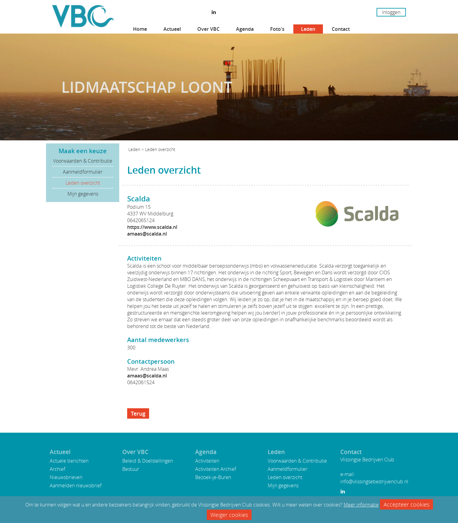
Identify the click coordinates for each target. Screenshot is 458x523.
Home (140, 29)
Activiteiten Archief (215, 469)
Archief (57, 469)
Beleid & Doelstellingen (147, 460)
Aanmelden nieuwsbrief (76, 485)
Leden (308, 29)
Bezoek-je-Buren (213, 477)
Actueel (172, 29)
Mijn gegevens (82, 193)
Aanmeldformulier (82, 171)
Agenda (245, 29)
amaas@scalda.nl (147, 233)
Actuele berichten (69, 460)
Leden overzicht (83, 182)
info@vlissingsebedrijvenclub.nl (374, 481)
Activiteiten (207, 460)
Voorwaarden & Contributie (82, 160)
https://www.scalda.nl (152, 227)
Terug (138, 413)
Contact (341, 29)
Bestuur (130, 469)
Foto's (277, 29)
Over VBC (208, 29)
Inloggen (391, 12)
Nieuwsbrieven (66, 477)
